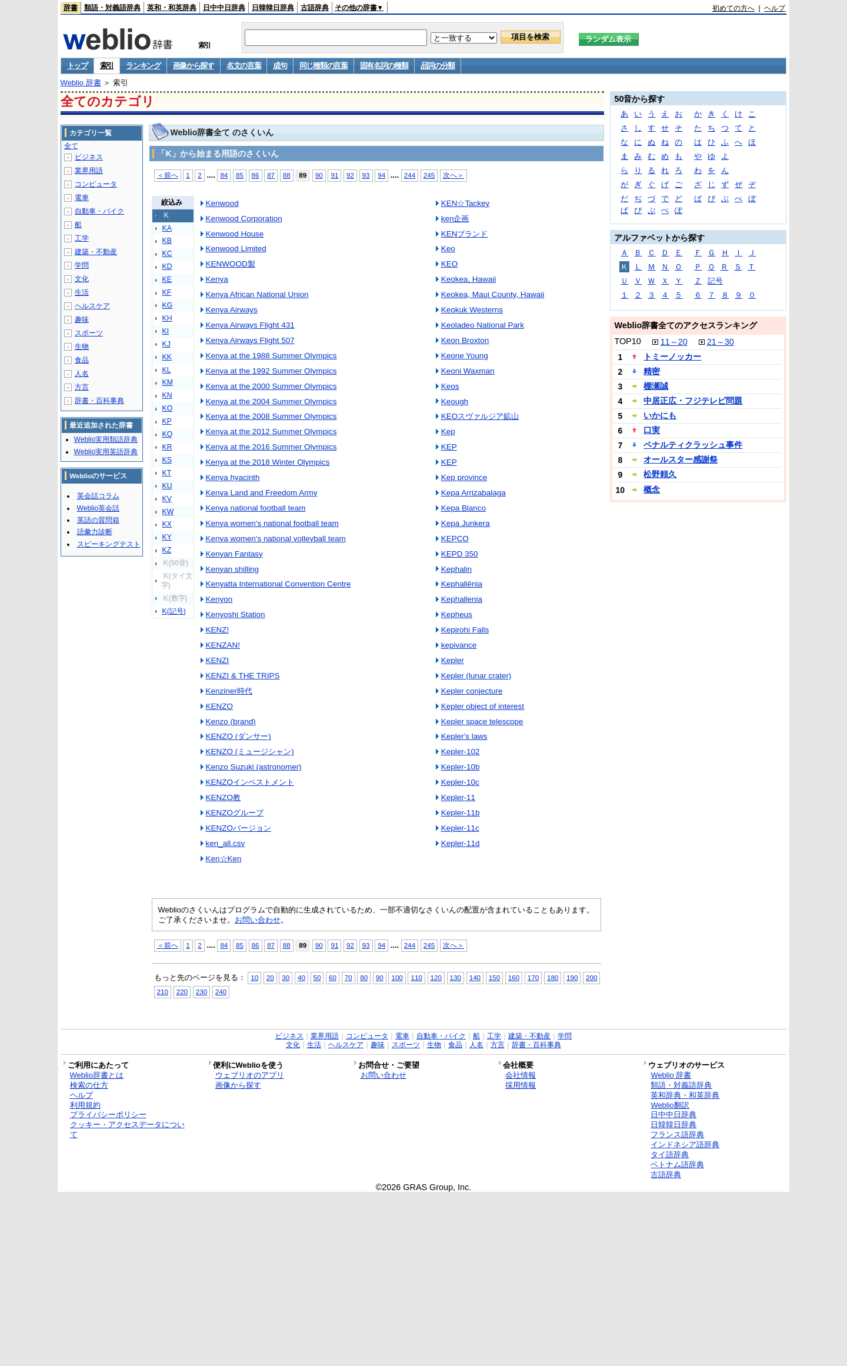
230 (201, 991)
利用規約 (85, 1105)
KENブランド (464, 233)
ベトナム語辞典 (677, 1164)
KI (165, 331)
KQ (167, 434)
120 (436, 977)
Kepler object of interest (482, 706)
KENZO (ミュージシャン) (250, 751)
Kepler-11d (460, 843)
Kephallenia (461, 599)
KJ (166, 344)
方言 (82, 387)
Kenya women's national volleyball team (276, 538)
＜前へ (167, 175)
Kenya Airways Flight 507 (250, 340)
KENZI (217, 660)
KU (167, 486)
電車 (82, 198)
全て (71, 145)
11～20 (674, 342)
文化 (82, 279)
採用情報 (520, 1085)
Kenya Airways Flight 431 (250, 325)
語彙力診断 (94, 532)
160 (513, 977)
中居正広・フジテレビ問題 (692, 400)
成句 (279, 65)
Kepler (452, 660)
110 (416, 977)
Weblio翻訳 (670, 1105)
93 (366, 175)
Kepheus (456, 614)
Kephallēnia (461, 583)
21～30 (720, 342)
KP (167, 421)
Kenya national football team (256, 508)
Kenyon (219, 599)
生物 (82, 346)
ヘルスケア (92, 306)
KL (166, 370)
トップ (77, 65)
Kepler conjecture (472, 691)
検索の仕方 (89, 1085)
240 (220, 991)
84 (224, 175)
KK (167, 357)
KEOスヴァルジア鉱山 (480, 416)
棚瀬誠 (655, 386)
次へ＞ (453, 175)
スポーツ (89, 333)
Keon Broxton (465, 340)
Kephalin (456, 569)
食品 (82, 360)
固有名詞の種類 (384, 65)
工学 (82, 238)
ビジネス (89, 157)
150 (494, 977)
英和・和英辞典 (171, 7)
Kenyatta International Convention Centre (278, 583)
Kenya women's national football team (272, 523)
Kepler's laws (464, 736)
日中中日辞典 (224, 7)
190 (572, 977)
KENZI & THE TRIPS (243, 675)
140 (475, 977)
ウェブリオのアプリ (249, 1075)
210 (162, 991)
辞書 (71, 7)
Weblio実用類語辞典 (106, 439)
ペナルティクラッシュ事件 (692, 444)
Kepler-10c (460, 782)
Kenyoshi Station (235, 614)
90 (319, 175)
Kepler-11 (458, 797)
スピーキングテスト (109, 544)
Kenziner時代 (229, 691)
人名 (82, 373)
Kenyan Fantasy (234, 553)
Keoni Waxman (468, 371)
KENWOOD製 (230, 263)
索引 (107, 65)
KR (167, 447)
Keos (450, 386)
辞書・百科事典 (99, 401)
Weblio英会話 (98, 508)
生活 (82, 292)
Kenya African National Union (257, 294)
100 (396, 977)
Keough (454, 401)
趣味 (82, 319)
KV (167, 499)
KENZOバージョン (238, 828)
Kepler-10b (460, 766)
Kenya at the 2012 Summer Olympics (271, 431)
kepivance (459, 645)
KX (167, 524)
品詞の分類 (438, 65)
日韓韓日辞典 (273, 7)
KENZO (219, 706)
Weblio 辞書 (81, 82)
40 (301, 977)
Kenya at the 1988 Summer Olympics (271, 355)
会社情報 (520, 1075)
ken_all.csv (225, 843)
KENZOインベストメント (250, 782)
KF (167, 292)
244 (409, 175)
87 (271, 175)
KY (167, 537)
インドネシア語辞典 (685, 1144)
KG (167, 305)
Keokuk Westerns (472, 309)
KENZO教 (223, 797)
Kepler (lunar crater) (476, 675)
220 (182, 991)
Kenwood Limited (236, 248)
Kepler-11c (460, 828)
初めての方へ (733, 8)
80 (364, 977)
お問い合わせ (258, 919)
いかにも (659, 415)
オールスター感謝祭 (680, 459)
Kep (448, 431)
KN (167, 395)
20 (270, 977)
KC (167, 253)
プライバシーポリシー (108, 1114)
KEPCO (455, 538)
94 (381, 175)
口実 (651, 430)
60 (332, 977)
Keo (448, 248)
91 (334, 175)
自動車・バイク (99, 211)
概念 (651, 489)
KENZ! (217, 629)
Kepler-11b (460, 812)
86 (255, 175)
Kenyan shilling (232, 569)
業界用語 (89, 170)
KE (167, 279)
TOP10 (627, 341)
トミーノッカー (672, 356)
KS (167, 460)
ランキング (143, 65)
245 (429, 175)
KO (167, 408)
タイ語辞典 (670, 1154)
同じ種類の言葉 (323, 65)
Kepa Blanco (463, 508)
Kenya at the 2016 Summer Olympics (271, 446)
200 (591, 977)
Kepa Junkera (465, 523)
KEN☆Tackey (465, 203)
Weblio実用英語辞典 (106, 452)
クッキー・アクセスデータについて (127, 1129)
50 (317, 977)
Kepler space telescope (482, 721)
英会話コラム (98, 496)
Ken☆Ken (224, 858)
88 (287, 175)
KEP (449, 446)
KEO (449, 263)
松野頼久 (659, 474)
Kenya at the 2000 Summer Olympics (271, 386)
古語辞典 (315, 7)
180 (552, 977)
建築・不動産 (96, 252)
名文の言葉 (243, 65)
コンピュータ (96, 184)
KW (168, 512)
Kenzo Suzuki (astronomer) (254, 766)
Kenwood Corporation (244, 218)
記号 (715, 280)
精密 (651, 371)
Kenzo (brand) (231, 721)
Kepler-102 (460, 751)
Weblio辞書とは (97, 1075)
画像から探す (193, 65)
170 (533, 977)
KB (167, 240)
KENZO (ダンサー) (238, 736)
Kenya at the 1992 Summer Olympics (271, 371)
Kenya (217, 279)
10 (254, 977)
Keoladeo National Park (482, 325)
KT (167, 473)
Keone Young (464, 355)
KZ (167, 550)
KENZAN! (223, 645)
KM (167, 382)
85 (240, 175)
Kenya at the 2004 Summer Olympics (271, 401)
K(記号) (174, 611)
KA (167, 228)
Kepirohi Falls (465, 629)
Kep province (464, 477)
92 (350, 175)
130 (455, 977)
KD (167, 266)
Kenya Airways (232, 309)
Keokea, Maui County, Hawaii (492, 294)
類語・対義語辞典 (112, 7)
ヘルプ (774, 8)
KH (167, 318)
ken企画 (455, 218)
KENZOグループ (235, 812)
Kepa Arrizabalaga (473, 492)
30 (285, 977)
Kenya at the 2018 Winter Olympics (268, 462)
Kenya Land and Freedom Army (262, 492)
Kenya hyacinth (233, 477)
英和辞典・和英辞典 (685, 1095)
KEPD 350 (459, 553)
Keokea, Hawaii (468, 279)
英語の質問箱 (98, 520)
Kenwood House (235, 233)
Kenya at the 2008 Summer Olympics (271, 416)
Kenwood (222, 203)
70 (348, 977)
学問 (82, 265)
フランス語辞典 (677, 1134)
